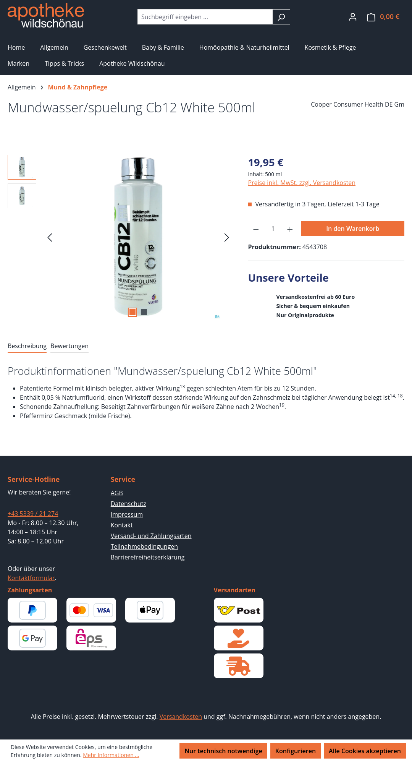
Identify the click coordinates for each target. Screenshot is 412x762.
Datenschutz (128, 503)
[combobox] (205, 16)
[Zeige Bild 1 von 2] (132, 312)
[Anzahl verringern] (256, 228)
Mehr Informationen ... (111, 755)
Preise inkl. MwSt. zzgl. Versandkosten (301, 182)
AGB (117, 493)
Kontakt (122, 525)
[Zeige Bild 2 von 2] (144, 312)
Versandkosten (181, 716)
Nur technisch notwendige (223, 751)
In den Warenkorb (352, 228)
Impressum (127, 514)
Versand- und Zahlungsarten (151, 536)
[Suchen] (281, 16)
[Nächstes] (227, 236)
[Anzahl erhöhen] (290, 228)
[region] (120, 237)
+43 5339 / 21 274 (33, 513)
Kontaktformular (31, 578)
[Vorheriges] (49, 236)
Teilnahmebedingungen (144, 546)
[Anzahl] (273, 228)
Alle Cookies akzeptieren (365, 751)
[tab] (27, 346)
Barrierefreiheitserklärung (148, 557)
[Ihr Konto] (353, 16)
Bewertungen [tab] (69, 346)
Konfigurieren (295, 751)
